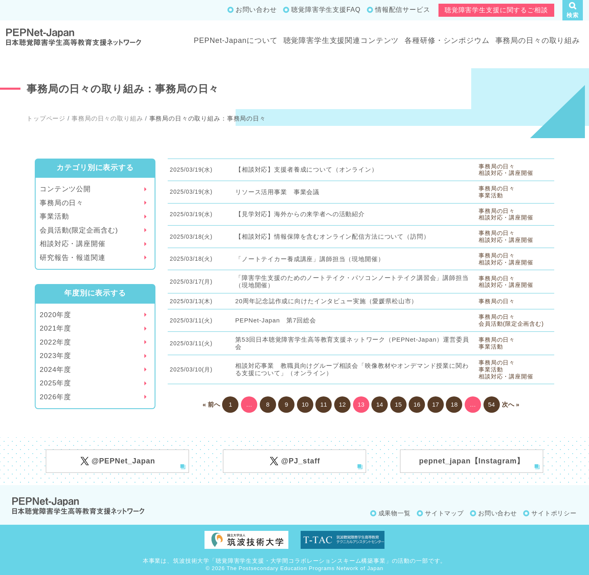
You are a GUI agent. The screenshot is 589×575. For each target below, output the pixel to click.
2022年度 (55, 342)
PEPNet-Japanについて (236, 40)
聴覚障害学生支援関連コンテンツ (341, 40)
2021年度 (55, 328)
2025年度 (55, 383)
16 (417, 404)
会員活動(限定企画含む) (79, 230)
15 (398, 404)
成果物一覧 (394, 513)
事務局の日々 (61, 203)
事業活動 (54, 216)
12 (342, 404)
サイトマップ (444, 513)
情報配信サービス (402, 9)
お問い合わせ (256, 9)
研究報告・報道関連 (73, 258)
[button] (572, 10)
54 (491, 404)
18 (454, 404)
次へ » (510, 404)
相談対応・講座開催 (73, 244)
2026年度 (55, 397)
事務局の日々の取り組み (537, 40)
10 (304, 404)
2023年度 (55, 356)
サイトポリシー (554, 513)
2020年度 (55, 315)
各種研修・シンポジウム (447, 40)
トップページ (46, 118)
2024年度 (55, 370)
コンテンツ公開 (65, 189)
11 (323, 404)
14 (379, 404)
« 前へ (211, 404)
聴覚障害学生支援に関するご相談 (496, 10)
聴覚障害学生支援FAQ (325, 9)
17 (435, 404)
